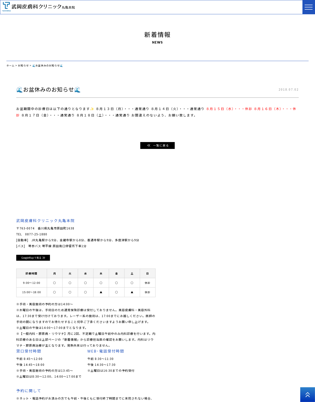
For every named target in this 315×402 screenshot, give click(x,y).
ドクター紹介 (66, 387)
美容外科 (173, 387)
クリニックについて (36, 387)
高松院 (294, 387)
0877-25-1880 (36, 234)
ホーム (11, 387)
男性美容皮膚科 (149, 387)
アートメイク (195, 387)
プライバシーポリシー (268, 387)
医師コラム (219, 387)
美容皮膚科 (124, 387)
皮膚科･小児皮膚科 (96, 387)
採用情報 (239, 387)
